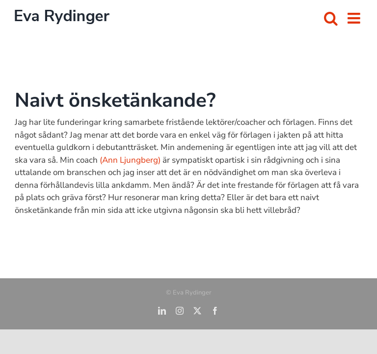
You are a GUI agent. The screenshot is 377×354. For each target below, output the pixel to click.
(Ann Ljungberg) (130, 160)
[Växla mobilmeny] (355, 18)
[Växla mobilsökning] (331, 18)
